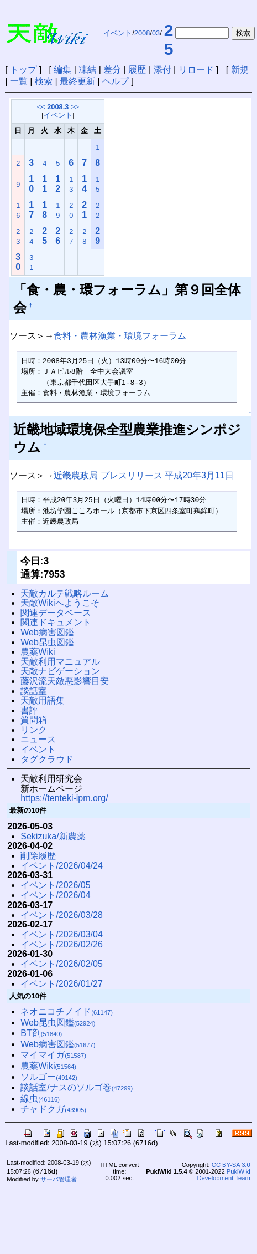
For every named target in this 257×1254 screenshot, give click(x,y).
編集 (62, 69)
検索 (44, 81)
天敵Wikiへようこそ (59, 603)
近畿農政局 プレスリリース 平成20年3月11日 (143, 475)
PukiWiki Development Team (223, 1174)
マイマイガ (53, 1054)
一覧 (19, 81)
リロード (196, 69)
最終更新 (77, 81)
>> (75, 107)
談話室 (33, 691)
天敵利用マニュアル (60, 661)
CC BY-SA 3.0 (231, 1164)
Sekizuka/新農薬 (52, 836)
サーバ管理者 (58, 1179)
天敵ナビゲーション (60, 671)
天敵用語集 (42, 700)
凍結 (87, 69)
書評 (29, 710)
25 (169, 39)
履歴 (137, 69)
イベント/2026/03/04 (61, 934)
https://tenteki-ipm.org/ (64, 798)
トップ (23, 69)
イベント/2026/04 (55, 895)
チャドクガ (53, 1109)
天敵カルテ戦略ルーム (64, 593)
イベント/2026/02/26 (61, 944)
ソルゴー (48, 1077)
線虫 (40, 1098)
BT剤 (41, 1033)
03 (156, 33)
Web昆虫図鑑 (47, 642)
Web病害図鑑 (47, 632)
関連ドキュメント (55, 622)
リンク (33, 730)
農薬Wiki (37, 651)
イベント (117, 33)
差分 (112, 69)
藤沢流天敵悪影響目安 (64, 681)
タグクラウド (47, 759)
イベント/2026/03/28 (61, 915)
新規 (240, 69)
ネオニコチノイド (66, 1011)
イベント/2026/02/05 (61, 963)
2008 (142, 33)
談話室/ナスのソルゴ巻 (76, 1087)
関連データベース (55, 613)
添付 (162, 69)
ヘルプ (115, 81)
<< (41, 107)
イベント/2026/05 (55, 885)
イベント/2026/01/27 (61, 983)
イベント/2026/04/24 (61, 865)
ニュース (38, 739)
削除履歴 (38, 855)
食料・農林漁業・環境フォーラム (120, 335)
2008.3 (58, 107)
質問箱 (33, 720)
